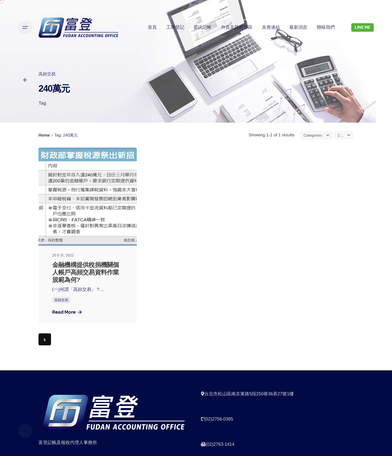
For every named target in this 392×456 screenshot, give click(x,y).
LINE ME (362, 27)
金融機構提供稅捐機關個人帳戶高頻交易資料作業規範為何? (85, 272)
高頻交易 (47, 74)
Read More (67, 312)
